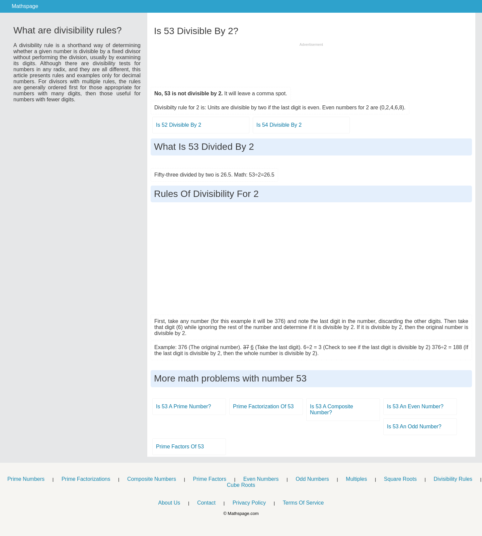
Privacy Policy (249, 503)
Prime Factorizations (86, 479)
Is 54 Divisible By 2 (279, 125)
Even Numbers (261, 479)
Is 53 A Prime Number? (183, 406)
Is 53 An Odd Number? (414, 426)
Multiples (356, 479)
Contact (206, 503)
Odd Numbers (312, 479)
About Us (169, 503)
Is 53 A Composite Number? (331, 409)
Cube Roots (241, 485)
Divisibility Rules (453, 479)
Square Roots (400, 479)
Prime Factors (210, 479)
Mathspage (25, 6)
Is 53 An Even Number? (415, 406)
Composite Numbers (151, 479)
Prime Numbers (26, 479)
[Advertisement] (311, 62)
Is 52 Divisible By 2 (178, 125)
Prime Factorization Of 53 (263, 406)
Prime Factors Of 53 (180, 446)
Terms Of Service (303, 503)
